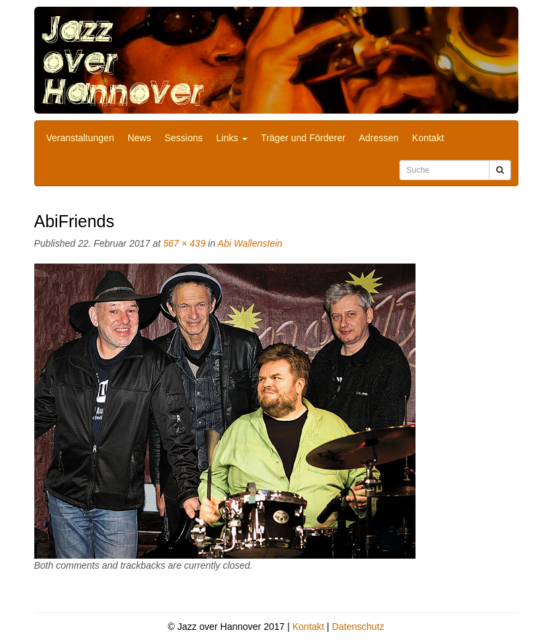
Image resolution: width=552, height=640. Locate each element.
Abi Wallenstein (250, 243)
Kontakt (428, 137)
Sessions (184, 137)
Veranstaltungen (80, 137)
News (139, 137)
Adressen (379, 137)
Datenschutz (358, 626)
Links (232, 137)
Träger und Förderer (303, 137)
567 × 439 (184, 243)
